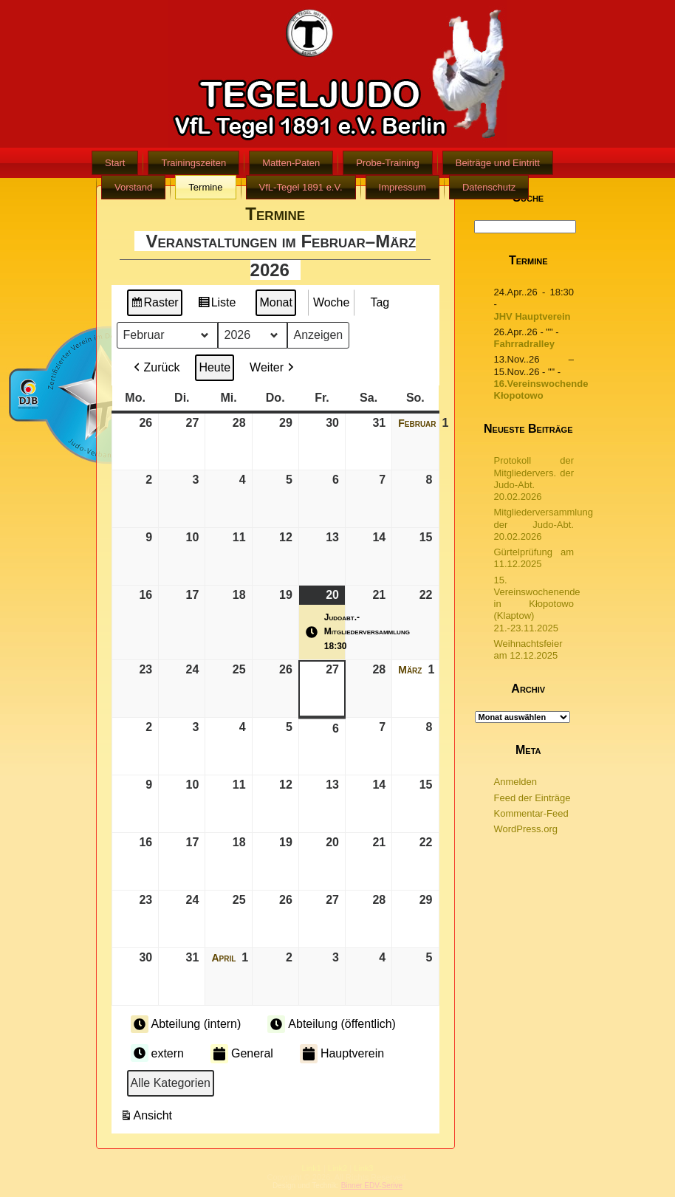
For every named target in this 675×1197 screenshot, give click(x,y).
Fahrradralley (524, 343)
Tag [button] (379, 302)
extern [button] (157, 1053)
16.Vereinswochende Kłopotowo (541, 389)
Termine (205, 187)
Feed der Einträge (532, 797)
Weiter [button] (273, 367)
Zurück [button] (155, 367)
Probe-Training (387, 162)
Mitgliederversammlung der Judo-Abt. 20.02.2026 (543, 524)
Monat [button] (275, 302)
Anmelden (516, 781)
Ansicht (148, 1117)
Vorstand (133, 187)
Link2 (337, 1168)
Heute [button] (214, 367)
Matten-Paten (291, 162)
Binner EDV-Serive (371, 1185)
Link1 (311, 1168)
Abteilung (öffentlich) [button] (331, 1024)
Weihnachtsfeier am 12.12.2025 (528, 649)
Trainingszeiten (193, 162)
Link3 (363, 1168)
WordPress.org (526, 828)
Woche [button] (331, 302)
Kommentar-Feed (531, 813)
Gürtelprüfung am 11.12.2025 (534, 557)
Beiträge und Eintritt (498, 162)
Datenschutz (488, 187)
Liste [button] (216, 304)
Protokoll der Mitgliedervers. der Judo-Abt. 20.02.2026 (534, 478)
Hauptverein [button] (342, 1053)
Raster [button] (154, 304)
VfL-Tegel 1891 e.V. (301, 187)
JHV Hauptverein (532, 316)
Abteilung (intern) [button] (186, 1024)
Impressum (402, 187)
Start (115, 162)
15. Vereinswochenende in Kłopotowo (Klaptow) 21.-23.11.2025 (537, 604)
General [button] (241, 1053)
